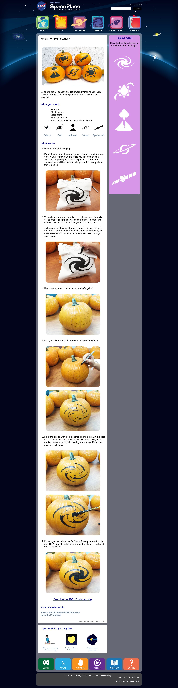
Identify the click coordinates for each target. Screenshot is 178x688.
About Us (68, 676)
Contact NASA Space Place (128, 677)
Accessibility (106, 676)
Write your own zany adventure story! (50, 649)
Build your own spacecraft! (92, 649)
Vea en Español (136, 5)
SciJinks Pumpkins (51, 615)
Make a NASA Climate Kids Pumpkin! (60, 612)
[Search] (121, 8)
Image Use (93, 676)
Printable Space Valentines (71, 649)
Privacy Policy (80, 676)
